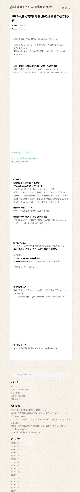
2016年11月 (15, 434)
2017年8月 (15, 428)
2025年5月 (15, 383)
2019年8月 (15, 406)
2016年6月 (15, 441)
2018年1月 (15, 425)
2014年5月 (15, 460)
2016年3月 (15, 444)
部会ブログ (15, 339)
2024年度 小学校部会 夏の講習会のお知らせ (28, 372)
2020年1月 (15, 399)
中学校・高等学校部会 (20, 330)
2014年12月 (15, 450)
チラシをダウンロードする (23, 93)
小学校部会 (15, 333)
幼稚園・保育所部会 (19, 336)
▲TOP (66, 487)
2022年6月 (15, 396)
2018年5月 (15, 422)
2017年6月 (15, 431)
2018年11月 (15, 412)
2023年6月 (15, 393)
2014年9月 (15, 454)
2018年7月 (15, 418)
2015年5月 (15, 447)
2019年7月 (15, 409)
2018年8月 (15, 415)
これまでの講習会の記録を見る (25, 99)
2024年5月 (15, 390)
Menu (66, 8)
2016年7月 (15, 438)
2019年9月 (15, 402)
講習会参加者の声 (20, 102)
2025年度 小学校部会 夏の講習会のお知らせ (28, 350)
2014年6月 (15, 457)
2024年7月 (15, 386)
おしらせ (22, 29)
